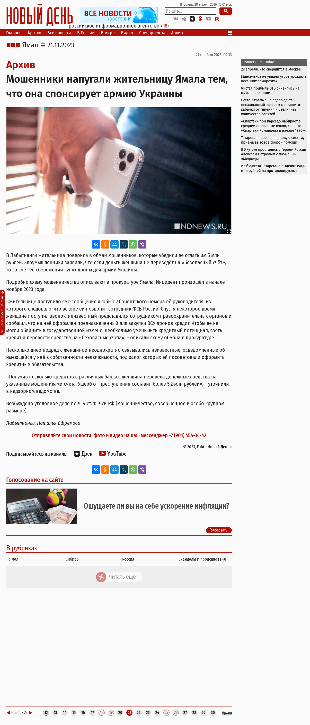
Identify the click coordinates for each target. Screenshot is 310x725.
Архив (177, 32)
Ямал (30, 45)
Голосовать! (218, 530)
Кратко (34, 32)
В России (86, 32)
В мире (108, 32)
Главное (14, 32)
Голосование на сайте (35, 479)
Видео (127, 32)
